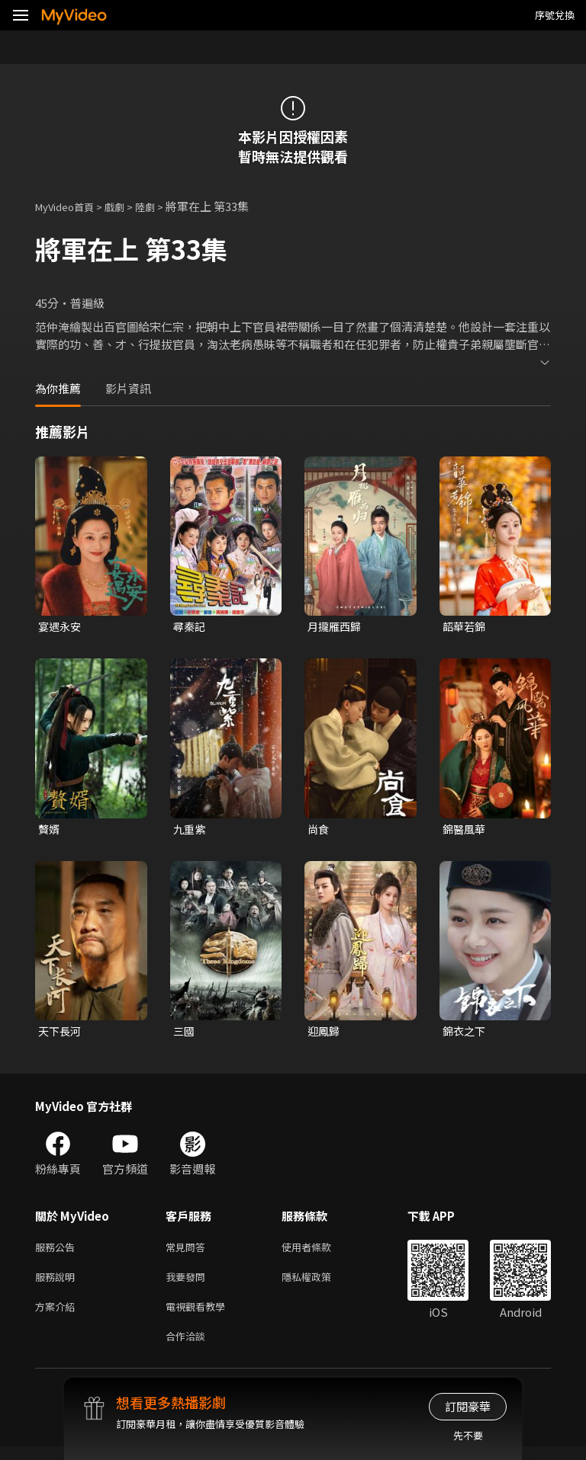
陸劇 (160, 206)
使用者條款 (319, 1252)
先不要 (468, 1435)
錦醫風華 (465, 831)
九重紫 (190, 831)
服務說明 (58, 1284)
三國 (184, 1034)
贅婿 (49, 831)
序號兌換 (555, 15)
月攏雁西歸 (336, 627)
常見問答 (188, 1252)
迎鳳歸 (324, 1034)
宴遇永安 (61, 627)
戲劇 (126, 206)
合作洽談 (188, 1348)
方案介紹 (58, 1316)
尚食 (318, 831)
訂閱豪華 (468, 1406)
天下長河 (61, 1034)
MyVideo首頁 (70, 206)
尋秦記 (190, 627)
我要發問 (188, 1284)
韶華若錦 (465, 627)
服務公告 (58, 1252)
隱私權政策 (319, 1284)
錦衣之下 (465, 1034)
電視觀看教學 (200, 1316)
